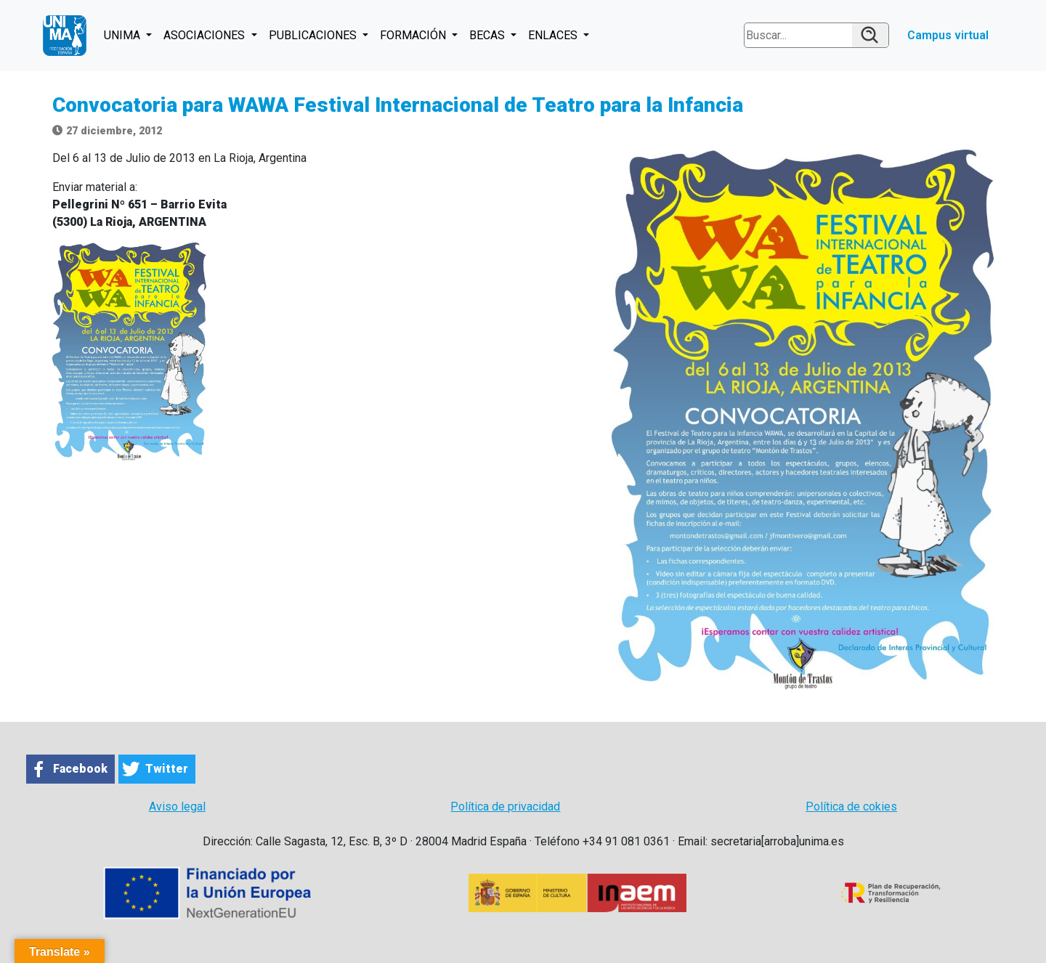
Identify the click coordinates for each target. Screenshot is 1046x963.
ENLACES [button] (554, 35)
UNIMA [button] (123, 35)
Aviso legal (177, 806)
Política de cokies (851, 806)
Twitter (166, 769)
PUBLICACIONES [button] (314, 35)
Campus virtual (948, 35)
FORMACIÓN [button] (414, 35)
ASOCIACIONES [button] (205, 35)
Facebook (80, 769)
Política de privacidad (505, 806)
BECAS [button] (488, 35)
